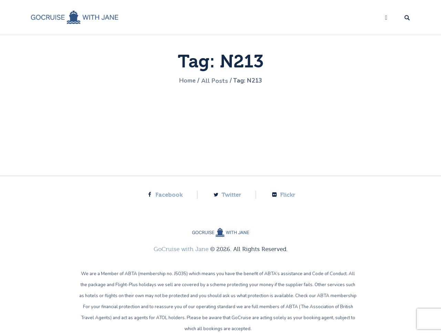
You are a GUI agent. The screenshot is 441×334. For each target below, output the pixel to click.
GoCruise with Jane (181, 249)
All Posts (214, 81)
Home (186, 81)
